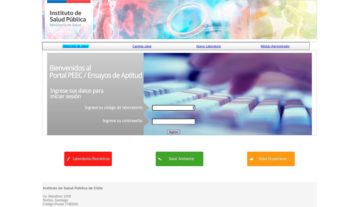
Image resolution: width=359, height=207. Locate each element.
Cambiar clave (141, 46)
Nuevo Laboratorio (208, 46)
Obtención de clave (75, 46)
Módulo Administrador (275, 46)
